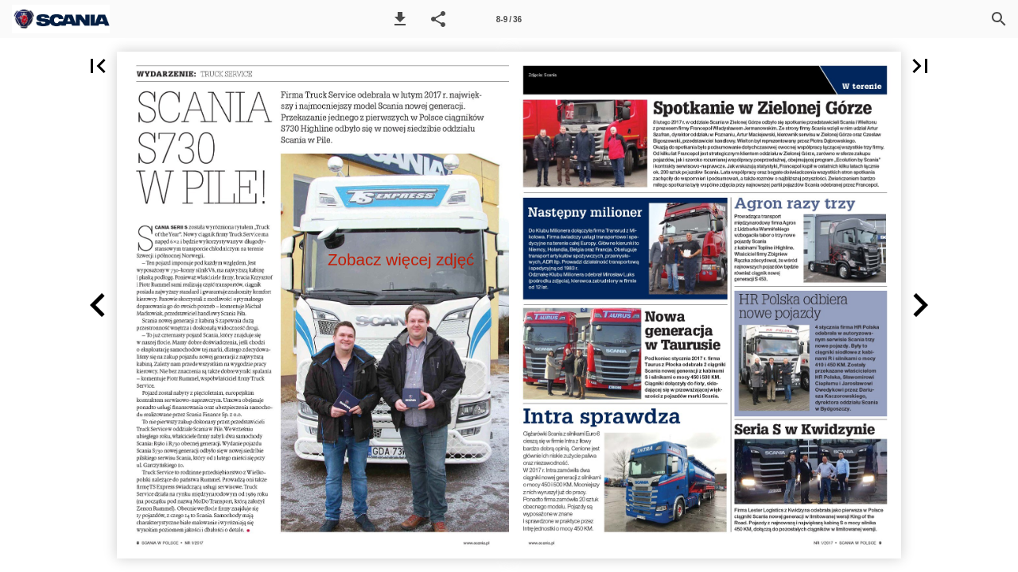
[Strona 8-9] (509, 19)
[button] (400, 19)
